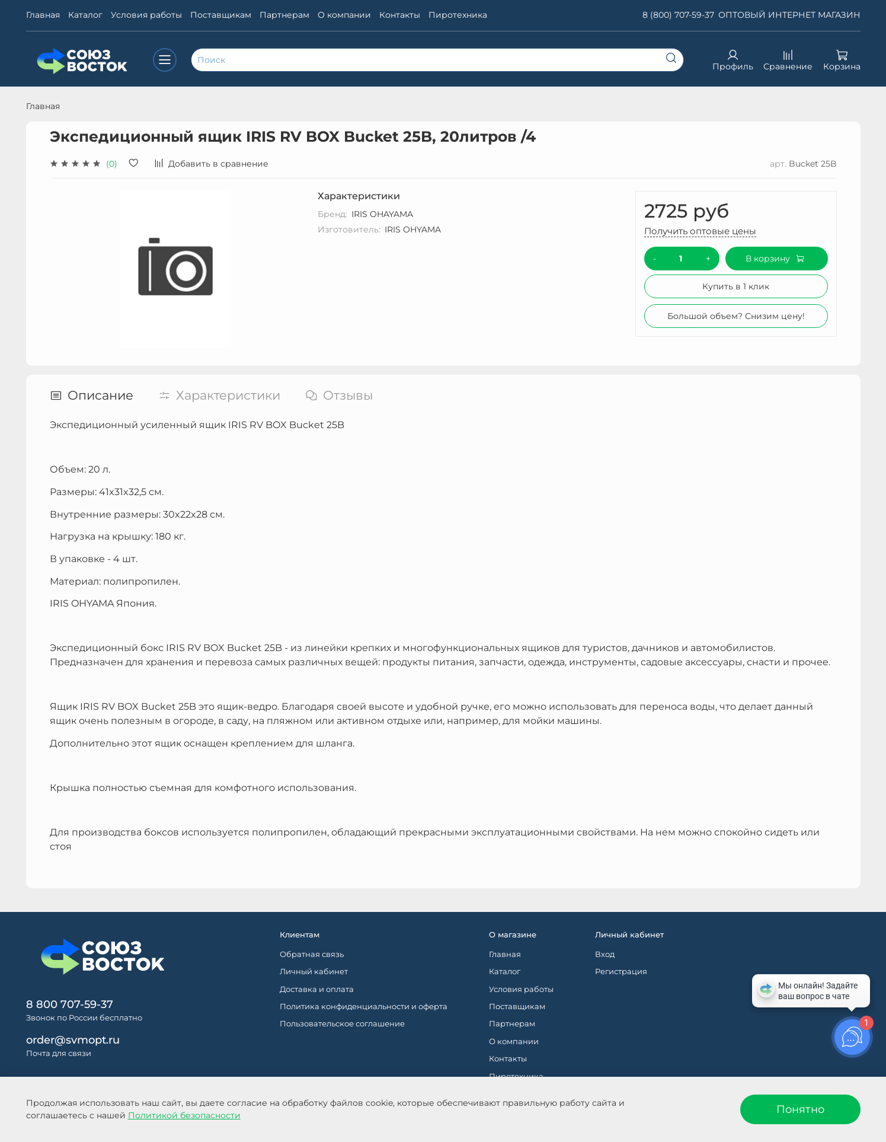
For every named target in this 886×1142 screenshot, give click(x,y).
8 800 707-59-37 (69, 1004)
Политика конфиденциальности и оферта (363, 1006)
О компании (344, 14)
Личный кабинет (314, 971)
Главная (43, 14)
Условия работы (146, 14)
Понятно (800, 1109)
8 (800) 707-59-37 (678, 14)
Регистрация (621, 971)
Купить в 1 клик (735, 286)
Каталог (85, 14)
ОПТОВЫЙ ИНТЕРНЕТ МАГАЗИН (789, 14)
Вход (605, 954)
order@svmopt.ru (73, 1040)
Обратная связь (312, 954)
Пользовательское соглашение (342, 1023)
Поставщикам (220, 14)
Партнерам (284, 14)
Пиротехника (457, 14)
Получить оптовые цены (700, 231)
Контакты (399, 14)
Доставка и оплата (317, 989)
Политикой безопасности (184, 1115)
